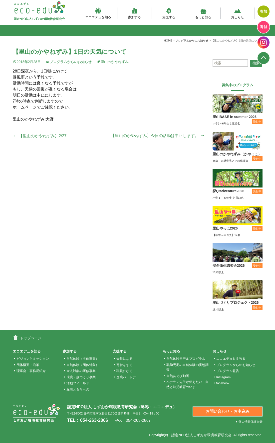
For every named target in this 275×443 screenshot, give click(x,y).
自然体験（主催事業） (82, 358)
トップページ (30, 338)
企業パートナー (127, 377)
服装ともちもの (77, 389)
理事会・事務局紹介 (31, 371)
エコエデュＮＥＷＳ (231, 358)
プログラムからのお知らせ (71, 62)
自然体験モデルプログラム (185, 358)
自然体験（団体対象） (82, 365)
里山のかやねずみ (115, 62)
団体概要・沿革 (27, 365)
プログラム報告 (227, 371)
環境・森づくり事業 (81, 377)
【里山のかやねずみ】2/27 (40, 136)
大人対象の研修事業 (81, 371)
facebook (223, 383)
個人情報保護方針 (251, 422)
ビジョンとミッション (32, 358)
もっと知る (203, 13)
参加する (134, 13)
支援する (168, 13)
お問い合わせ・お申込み (228, 411)
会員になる (124, 358)
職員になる (124, 371)
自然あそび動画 (177, 376)
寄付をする (124, 365)
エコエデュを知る (98, 13)
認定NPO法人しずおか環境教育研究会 (201, 435)
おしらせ (237, 13)
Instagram (223, 377)
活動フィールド (77, 383)
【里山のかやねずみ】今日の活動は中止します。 (158, 136)
